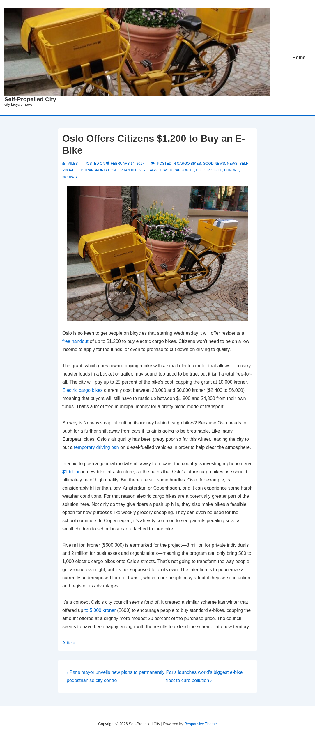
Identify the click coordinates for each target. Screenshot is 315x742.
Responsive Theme (200, 724)
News (232, 164)
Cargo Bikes (189, 164)
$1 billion (71, 471)
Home (299, 57)
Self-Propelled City (30, 99)
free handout (75, 341)
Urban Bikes (129, 170)
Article (68, 642)
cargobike (183, 170)
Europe (231, 170)
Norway (69, 177)
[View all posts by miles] (70, 164)
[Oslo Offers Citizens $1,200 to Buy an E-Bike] (127, 164)
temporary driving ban (96, 447)
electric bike (209, 170)
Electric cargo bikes (82, 390)
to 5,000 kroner (100, 610)
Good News (214, 164)
